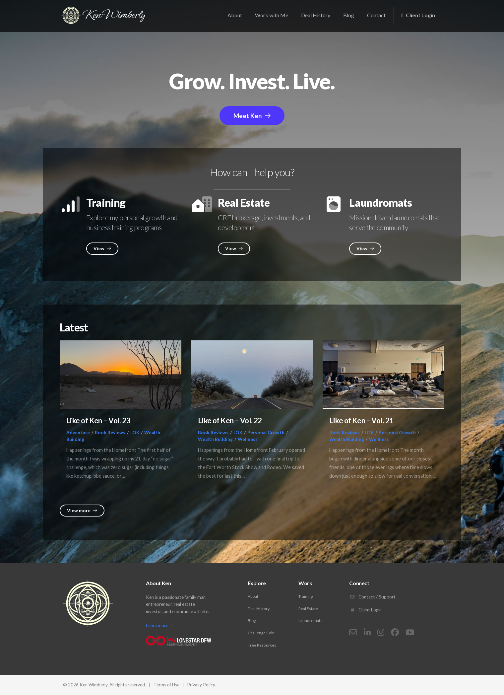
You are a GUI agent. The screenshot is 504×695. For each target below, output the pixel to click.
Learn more (159, 625)
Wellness (248, 439)
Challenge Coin (261, 632)
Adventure (78, 432)
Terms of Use (166, 684)
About (234, 15)
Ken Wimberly (104, 15)
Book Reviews (110, 432)
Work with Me (271, 15)
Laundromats (310, 620)
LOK (134, 432)
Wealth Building (215, 439)
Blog (348, 15)
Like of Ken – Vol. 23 (98, 420)
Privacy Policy (201, 684)
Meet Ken (252, 115)
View (102, 248)
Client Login (418, 15)
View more (82, 510)
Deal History (315, 15)
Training (305, 596)
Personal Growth (265, 432)
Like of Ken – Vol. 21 (361, 420)
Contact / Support (372, 596)
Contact (376, 15)
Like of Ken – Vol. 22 (230, 420)
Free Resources (262, 645)
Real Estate (308, 608)
